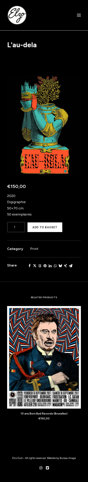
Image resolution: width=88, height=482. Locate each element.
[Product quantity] (16, 227)
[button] (44, 125)
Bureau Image (68, 458)
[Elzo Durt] (17, 15)
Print (34, 249)
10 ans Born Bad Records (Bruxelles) (44, 413)
